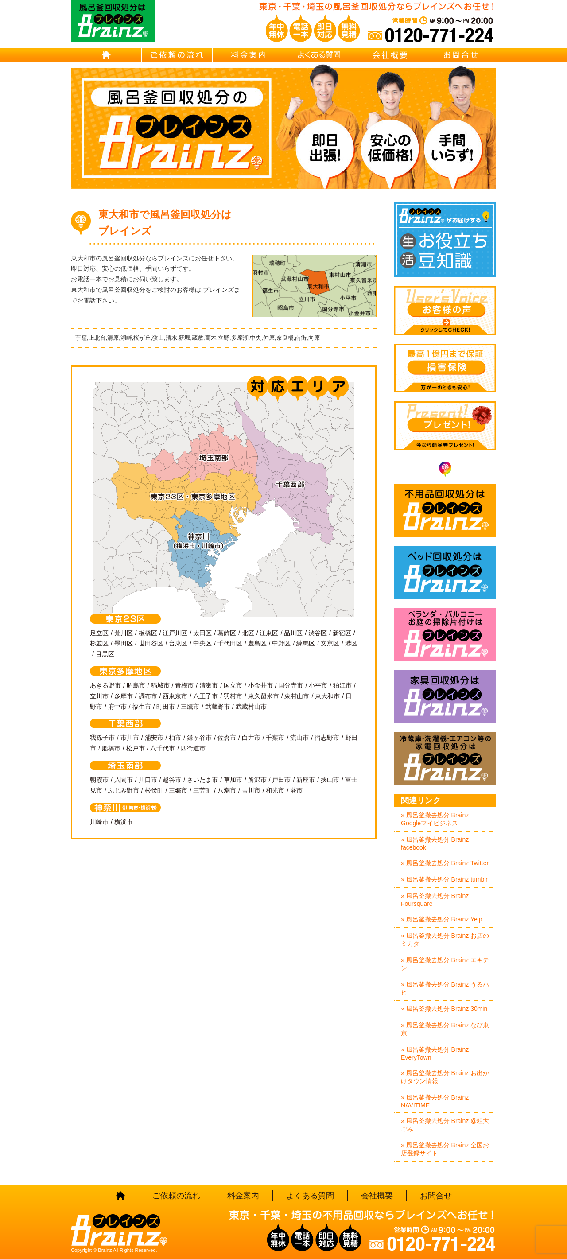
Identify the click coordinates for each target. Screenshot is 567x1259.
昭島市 (136, 685)
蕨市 (296, 790)
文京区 (330, 643)
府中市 (117, 706)
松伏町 (154, 790)
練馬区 (305, 643)
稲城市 (160, 685)
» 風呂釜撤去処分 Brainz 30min (444, 1008)
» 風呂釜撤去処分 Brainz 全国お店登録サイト (445, 1149)
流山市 (299, 737)
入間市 (123, 779)
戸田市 (281, 779)
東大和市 (327, 695)
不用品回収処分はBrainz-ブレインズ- (445, 510)
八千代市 (162, 748)
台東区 (178, 643)
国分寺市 (290, 685)
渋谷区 (317, 633)
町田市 (165, 706)
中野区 (281, 643)
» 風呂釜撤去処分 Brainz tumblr (444, 879)
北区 (248, 633)
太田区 (202, 633)
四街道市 (193, 748)
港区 (351, 643)
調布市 (148, 695)
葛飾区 (226, 633)
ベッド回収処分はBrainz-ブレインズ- (445, 572)
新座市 (305, 779)
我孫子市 (102, 737)
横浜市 (123, 821)
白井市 (251, 737)
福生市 (141, 706)
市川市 (129, 737)
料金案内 (248, 55)
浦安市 (154, 737)
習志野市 (327, 737)
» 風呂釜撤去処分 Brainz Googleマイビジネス (435, 819)
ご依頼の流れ (177, 55)
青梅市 (184, 685)
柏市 (175, 737)
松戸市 (135, 748)
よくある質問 (319, 55)
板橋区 (148, 633)
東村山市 (296, 695)
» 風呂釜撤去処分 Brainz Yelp (441, 919)
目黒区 (105, 653)
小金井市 (260, 685)
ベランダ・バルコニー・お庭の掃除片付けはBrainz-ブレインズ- (445, 634)
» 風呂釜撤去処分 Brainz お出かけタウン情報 (445, 1076)
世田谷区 (151, 643)
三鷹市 (190, 706)
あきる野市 (105, 685)
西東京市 (175, 695)
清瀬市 (208, 685)
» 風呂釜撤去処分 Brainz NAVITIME (435, 1101)
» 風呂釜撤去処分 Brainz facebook (435, 843)
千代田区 (229, 643)
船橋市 (111, 748)
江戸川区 (175, 633)
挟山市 (330, 779)
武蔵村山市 (251, 706)
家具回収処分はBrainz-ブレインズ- (445, 696)
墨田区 (123, 643)
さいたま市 (202, 779)
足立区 (99, 633)
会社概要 (389, 55)
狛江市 (342, 685)
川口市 (148, 779)
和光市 (275, 790)
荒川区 (123, 633)
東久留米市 (263, 695)
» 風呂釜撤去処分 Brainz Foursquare (435, 899)
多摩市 (123, 695)
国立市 (233, 685)
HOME (106, 55)
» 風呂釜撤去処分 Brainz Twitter (445, 863)
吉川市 (251, 790)
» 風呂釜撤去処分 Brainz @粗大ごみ (445, 1124)
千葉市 (275, 737)
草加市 (233, 779)
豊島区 (257, 643)
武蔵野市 (217, 706)
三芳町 (202, 790)
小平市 (318, 685)
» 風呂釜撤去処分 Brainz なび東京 (445, 1029)
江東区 (269, 633)
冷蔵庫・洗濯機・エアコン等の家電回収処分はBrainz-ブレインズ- (445, 758)
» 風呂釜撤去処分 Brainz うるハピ (445, 988)
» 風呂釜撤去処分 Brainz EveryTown (435, 1053)
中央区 (202, 643)
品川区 (293, 633)
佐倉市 (226, 737)
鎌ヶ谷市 (199, 737)
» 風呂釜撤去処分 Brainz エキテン (445, 963)
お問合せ (460, 55)
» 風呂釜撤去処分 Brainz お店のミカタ (445, 939)
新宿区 (342, 633)
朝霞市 (99, 779)
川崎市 (99, 821)
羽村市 (233, 695)
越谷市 (172, 779)
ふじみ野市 (123, 790)
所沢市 (257, 779)
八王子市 (205, 695)
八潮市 (226, 790)
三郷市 (178, 790)
